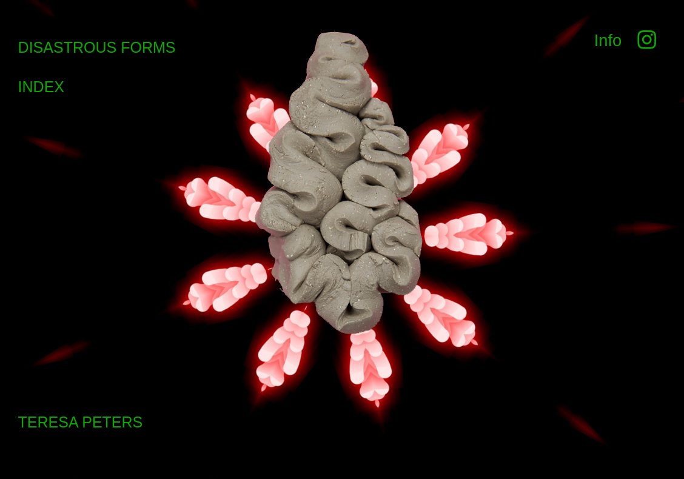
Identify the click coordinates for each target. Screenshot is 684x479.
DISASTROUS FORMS (97, 47)
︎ (644, 40)
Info (608, 40)
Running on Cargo (671, 413)
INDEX (41, 86)
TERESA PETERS (80, 422)
